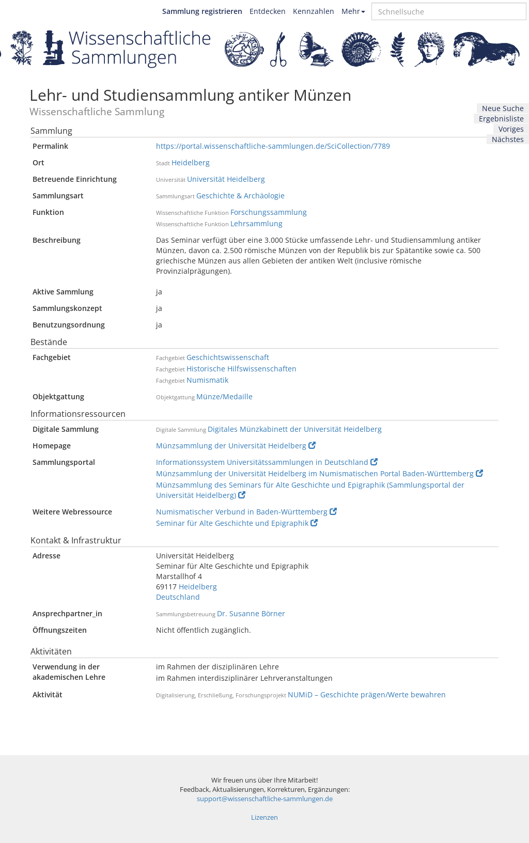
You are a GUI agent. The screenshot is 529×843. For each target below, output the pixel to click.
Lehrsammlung (256, 223)
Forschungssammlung (268, 212)
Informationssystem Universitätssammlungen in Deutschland (267, 462)
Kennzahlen (313, 11)
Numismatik (207, 380)
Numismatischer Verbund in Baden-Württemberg (246, 512)
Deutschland (178, 597)
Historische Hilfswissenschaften (241, 368)
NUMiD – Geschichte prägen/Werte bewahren (367, 694)
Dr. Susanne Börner (251, 613)
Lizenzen (264, 817)
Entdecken (268, 11)
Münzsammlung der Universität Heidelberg (236, 445)
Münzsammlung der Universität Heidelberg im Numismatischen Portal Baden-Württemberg (319, 473)
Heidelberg (191, 162)
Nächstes (508, 139)
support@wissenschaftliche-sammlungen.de (265, 798)
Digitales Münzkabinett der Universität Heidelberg (295, 429)
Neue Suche (503, 108)
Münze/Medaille (224, 396)
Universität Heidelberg (226, 179)
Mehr (353, 11)
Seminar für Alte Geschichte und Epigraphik (237, 523)
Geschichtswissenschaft (227, 357)
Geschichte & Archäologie (240, 195)
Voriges (511, 129)
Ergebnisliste (501, 118)
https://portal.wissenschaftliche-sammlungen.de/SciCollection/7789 (273, 146)
